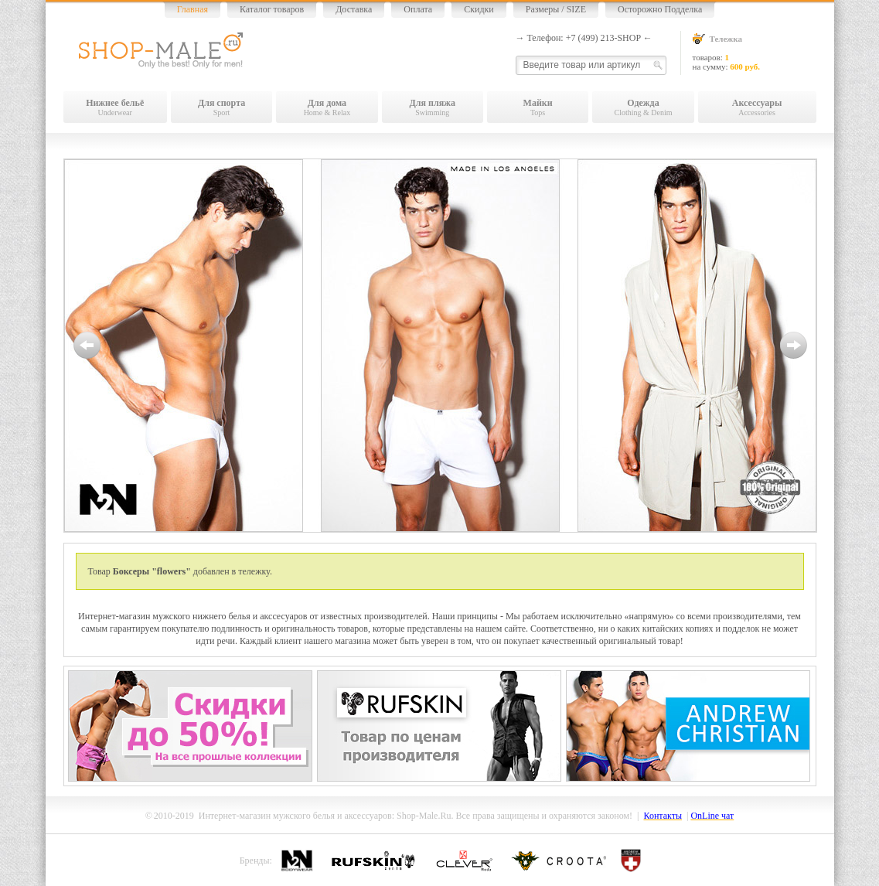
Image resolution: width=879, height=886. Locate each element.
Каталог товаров (272, 9)
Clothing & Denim (642, 107)
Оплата (418, 9)
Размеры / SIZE (556, 9)
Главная (192, 9)
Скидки (479, 9)
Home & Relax (326, 107)
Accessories (757, 107)
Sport (221, 107)
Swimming (432, 107)
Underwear (115, 107)
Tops (537, 107)
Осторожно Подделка (660, 9)
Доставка (354, 9)
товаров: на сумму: (754, 52)
